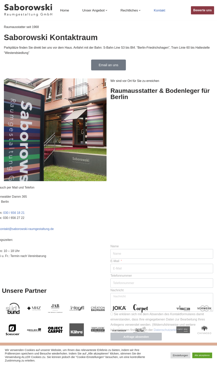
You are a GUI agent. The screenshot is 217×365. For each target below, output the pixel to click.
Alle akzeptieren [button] (202, 355)
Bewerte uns (202, 10)
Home (64, 10)
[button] (107, 10)
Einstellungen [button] (180, 355)
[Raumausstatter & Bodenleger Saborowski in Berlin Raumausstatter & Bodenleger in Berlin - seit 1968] (28, 10)
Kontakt (160, 10)
